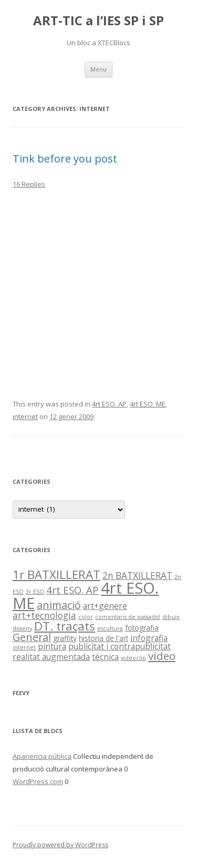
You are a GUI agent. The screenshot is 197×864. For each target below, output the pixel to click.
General (32, 637)
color (85, 617)
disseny (22, 628)
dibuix (171, 617)
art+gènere (105, 606)
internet (25, 416)
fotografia (142, 628)
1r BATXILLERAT (56, 574)
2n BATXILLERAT (137, 576)
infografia (149, 638)
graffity (65, 638)
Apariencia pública (42, 756)
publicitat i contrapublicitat (119, 646)
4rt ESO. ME (147, 404)
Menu (98, 69)
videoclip (133, 658)
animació (59, 605)
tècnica (105, 657)
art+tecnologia (44, 615)
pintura (52, 646)
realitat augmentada (51, 657)
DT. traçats (64, 626)
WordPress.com (38, 781)
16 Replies (29, 184)
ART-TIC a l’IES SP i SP (98, 21)
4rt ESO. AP (109, 404)
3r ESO (35, 591)
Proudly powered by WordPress (60, 844)
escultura (110, 628)
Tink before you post (65, 158)
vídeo (161, 655)
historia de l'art (103, 638)
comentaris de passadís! (127, 617)
